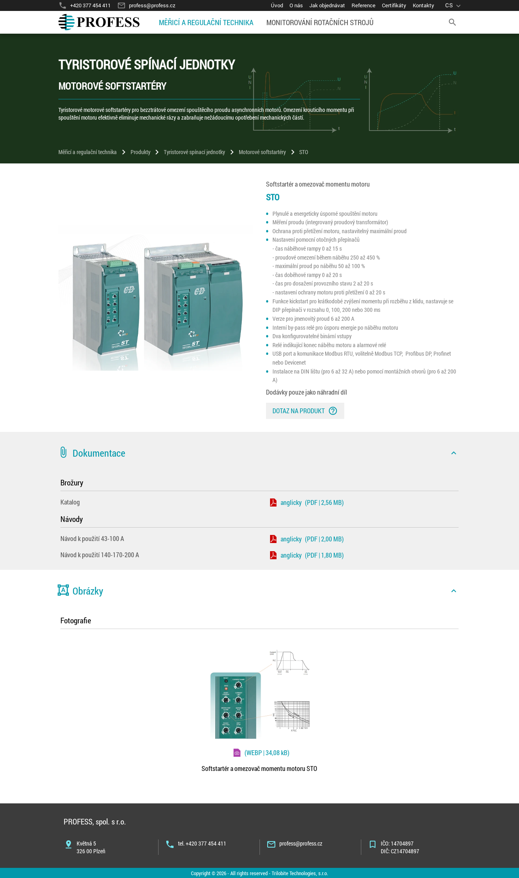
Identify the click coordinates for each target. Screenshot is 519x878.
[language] (454, 5)
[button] (259, 453)
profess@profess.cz (300, 843)
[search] (452, 22)
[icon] (454, 453)
